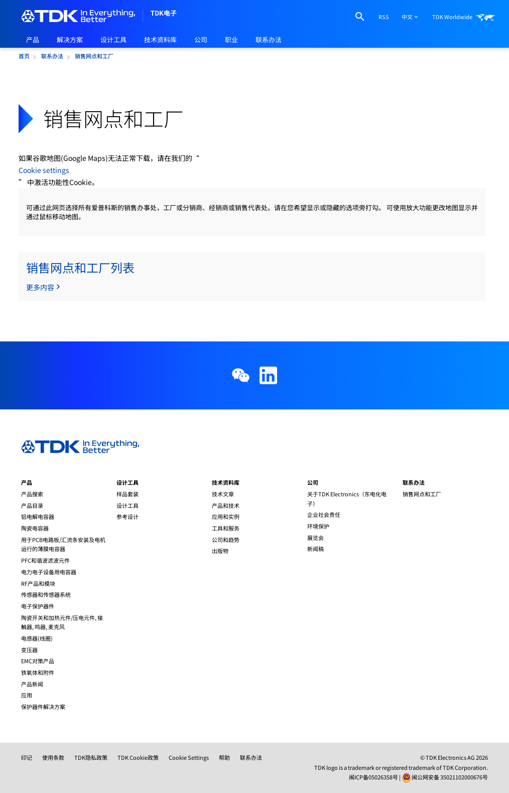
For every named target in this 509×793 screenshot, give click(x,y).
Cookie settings (44, 170)
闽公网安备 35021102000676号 (450, 777)
